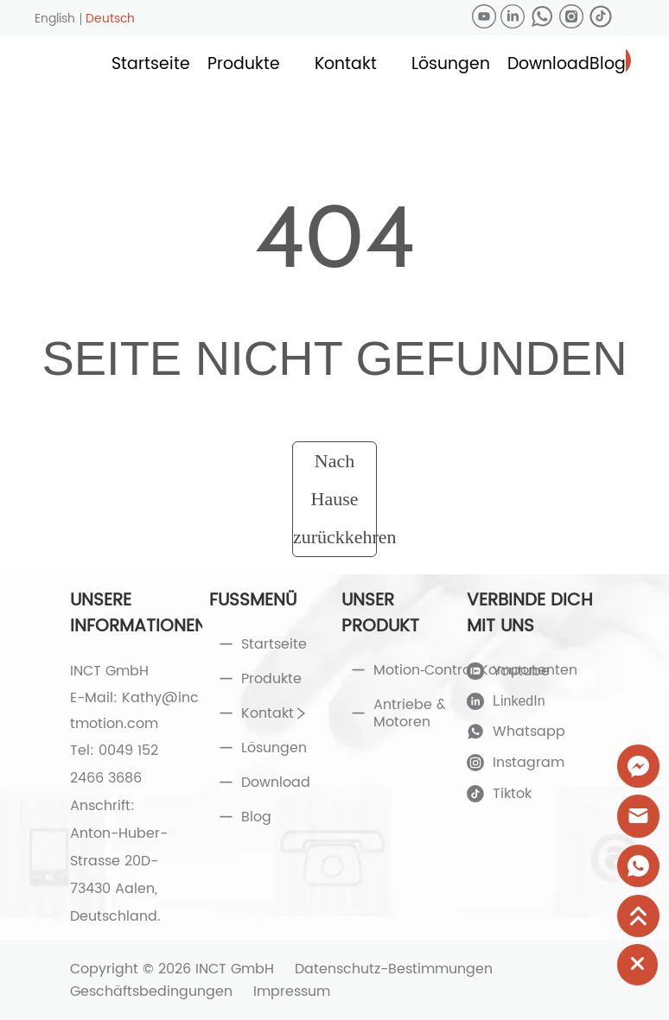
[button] (243, 64)
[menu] (368, 64)
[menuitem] (243, 64)
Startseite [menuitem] (151, 64)
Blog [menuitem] (607, 64)
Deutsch (110, 19)
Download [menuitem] (548, 64)
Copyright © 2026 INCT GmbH (172, 969)
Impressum (291, 991)
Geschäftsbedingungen (151, 991)
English (55, 19)
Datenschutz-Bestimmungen (394, 969)
